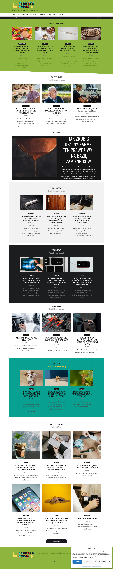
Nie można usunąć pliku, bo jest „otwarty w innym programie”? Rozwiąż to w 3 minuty (56, 281)
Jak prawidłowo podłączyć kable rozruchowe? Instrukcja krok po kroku (56, 340)
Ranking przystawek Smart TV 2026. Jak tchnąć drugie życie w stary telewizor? (31, 280)
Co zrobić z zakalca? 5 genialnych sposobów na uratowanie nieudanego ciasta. (45, 49)
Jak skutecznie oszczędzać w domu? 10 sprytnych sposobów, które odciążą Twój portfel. (56, 520)
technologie (42, 15)
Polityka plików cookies (86, 566)
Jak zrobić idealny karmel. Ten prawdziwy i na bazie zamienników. (79, 150)
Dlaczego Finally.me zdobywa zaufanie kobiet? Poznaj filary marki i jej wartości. (26, 111)
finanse (49, 15)
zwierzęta (61, 15)
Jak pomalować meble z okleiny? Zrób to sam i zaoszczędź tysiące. (87, 466)
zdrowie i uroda (25, 15)
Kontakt (65, 553)
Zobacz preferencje (102, 562)
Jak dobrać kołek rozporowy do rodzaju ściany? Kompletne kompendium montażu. (31, 219)
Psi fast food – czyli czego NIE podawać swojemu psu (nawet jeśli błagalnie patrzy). (31, 395)
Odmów (88, 562)
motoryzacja (33, 15)
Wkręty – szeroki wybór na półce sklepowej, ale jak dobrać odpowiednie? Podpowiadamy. (82, 219)
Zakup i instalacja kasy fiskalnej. (87, 518)
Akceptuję (77, 562)
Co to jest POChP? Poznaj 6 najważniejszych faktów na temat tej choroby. (56, 111)
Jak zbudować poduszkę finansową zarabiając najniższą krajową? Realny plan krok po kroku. (25, 467)
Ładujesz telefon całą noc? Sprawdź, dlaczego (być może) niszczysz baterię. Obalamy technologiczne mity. (82, 281)
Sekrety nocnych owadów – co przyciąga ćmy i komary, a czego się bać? (82, 394)
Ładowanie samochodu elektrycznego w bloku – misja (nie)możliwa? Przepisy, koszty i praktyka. (87, 341)
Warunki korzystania (42, 553)
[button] (110, 548)
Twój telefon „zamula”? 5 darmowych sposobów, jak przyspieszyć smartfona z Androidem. (26, 521)
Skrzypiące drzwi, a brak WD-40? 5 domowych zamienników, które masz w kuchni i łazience (56, 219)
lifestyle (55, 15)
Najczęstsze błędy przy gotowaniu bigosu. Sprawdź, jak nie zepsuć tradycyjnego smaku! (91, 49)
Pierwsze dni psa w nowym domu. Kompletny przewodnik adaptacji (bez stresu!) (56, 394)
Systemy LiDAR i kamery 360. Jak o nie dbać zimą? (26, 339)
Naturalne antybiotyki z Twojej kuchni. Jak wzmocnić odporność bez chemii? (22, 49)
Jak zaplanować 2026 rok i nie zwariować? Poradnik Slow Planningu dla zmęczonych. (56, 467)
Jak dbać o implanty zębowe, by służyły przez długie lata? (87, 110)
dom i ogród (16, 15)
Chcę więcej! (56, 541)
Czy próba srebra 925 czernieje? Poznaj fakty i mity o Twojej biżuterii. (68, 48)
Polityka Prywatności (96, 566)
